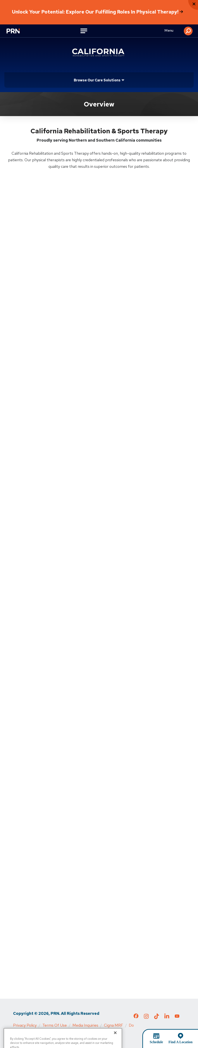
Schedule (156, 1042)
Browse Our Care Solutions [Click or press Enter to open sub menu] (97, 80)
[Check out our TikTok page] (156, 1018)
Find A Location (181, 1042)
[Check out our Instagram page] (146, 1018)
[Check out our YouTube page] (177, 1016)
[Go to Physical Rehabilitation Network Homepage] (15, 31)
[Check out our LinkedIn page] (166, 1018)
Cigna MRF (113, 1025)
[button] (188, 31)
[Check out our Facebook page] (136, 1017)
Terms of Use (54, 1025)
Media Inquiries (85, 1025)
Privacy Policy (25, 1025)
